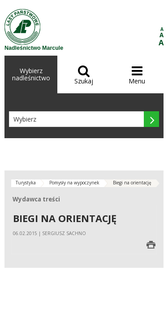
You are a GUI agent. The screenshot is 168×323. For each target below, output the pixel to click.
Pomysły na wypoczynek (74, 182)
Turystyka (26, 182)
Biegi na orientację (132, 182)
